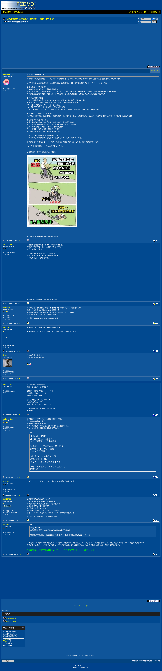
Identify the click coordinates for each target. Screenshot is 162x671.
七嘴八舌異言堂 (46, 19)
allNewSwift (8, 75)
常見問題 (138, 12)
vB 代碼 (5, 640)
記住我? (155, 19)
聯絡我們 (135, 661)
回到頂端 (157, 661)
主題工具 (155, 70)
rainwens (7, 481)
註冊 (131, 12)
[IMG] (4, 643)
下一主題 (84, 606)
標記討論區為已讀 (152, 12)
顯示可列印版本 (11, 618)
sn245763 (7, 245)
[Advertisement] (78, 42)
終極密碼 (7, 499)
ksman (6, 355)
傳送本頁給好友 (11, 621)
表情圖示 (6, 642)
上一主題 (77, 606)
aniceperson (8, 384)
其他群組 (33, 19)
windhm (6, 524)
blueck (6, 327)
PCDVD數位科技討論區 (12, 12)
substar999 (8, 308)
